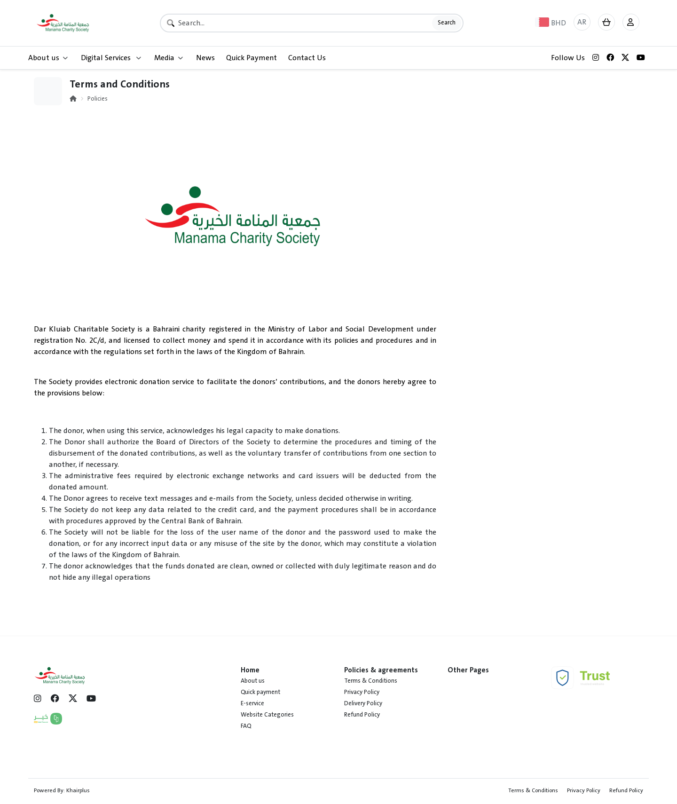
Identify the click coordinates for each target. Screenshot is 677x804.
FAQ (246, 726)
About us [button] (48, 58)
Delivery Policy (363, 703)
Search (447, 22)
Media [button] (168, 58)
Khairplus (78, 790)
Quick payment (260, 692)
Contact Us (307, 58)
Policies (97, 99)
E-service (252, 703)
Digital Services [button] (111, 58)
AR (581, 22)
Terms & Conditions (370, 681)
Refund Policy (362, 714)
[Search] (312, 23)
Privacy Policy (361, 692)
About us (253, 681)
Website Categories (267, 714)
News (205, 58)
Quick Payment (251, 58)
